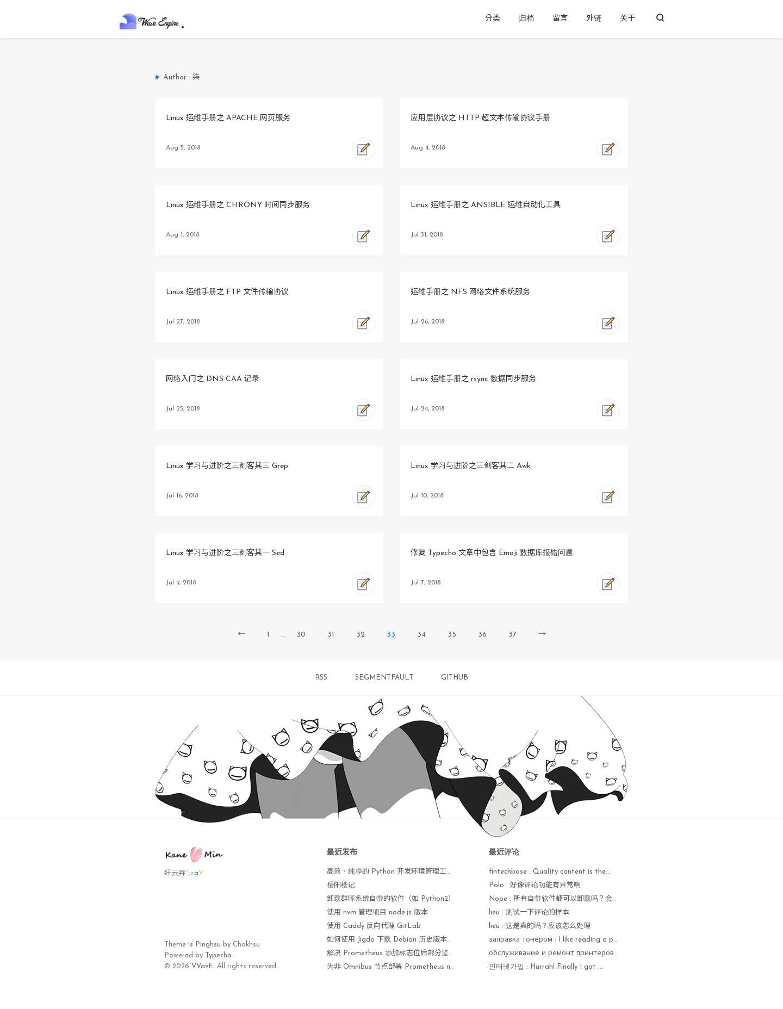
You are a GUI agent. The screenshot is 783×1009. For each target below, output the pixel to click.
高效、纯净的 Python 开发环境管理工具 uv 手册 (403, 871)
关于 (627, 19)
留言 (560, 19)
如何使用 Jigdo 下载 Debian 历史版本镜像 (394, 939)
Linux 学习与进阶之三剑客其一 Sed (225, 553)
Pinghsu (208, 944)
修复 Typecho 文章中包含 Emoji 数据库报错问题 (492, 553)
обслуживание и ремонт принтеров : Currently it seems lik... (591, 953)
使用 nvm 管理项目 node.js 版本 (377, 912)
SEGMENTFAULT (384, 677)
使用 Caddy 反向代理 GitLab (374, 926)
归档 (526, 19)
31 (330, 635)
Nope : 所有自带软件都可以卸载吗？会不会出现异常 (572, 898)
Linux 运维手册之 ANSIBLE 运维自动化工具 (486, 205)
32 (360, 635)
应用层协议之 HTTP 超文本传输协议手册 (480, 118)
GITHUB (454, 677)
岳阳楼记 (341, 885)
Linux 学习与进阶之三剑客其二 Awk (471, 466)
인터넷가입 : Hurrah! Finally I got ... (546, 966)
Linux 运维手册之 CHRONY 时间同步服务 (238, 205)
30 (301, 635)
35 (452, 635)
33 (391, 635)
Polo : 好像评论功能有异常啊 (535, 885)
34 (421, 635)
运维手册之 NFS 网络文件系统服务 (470, 292)
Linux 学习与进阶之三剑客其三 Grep (227, 466)
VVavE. (203, 966)
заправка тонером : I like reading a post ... (560, 939)
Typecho (218, 955)
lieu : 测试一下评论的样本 (529, 912)
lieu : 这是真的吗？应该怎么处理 (540, 926)
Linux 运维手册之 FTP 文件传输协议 (227, 292)
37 (512, 635)
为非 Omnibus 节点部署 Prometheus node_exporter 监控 (419, 966)
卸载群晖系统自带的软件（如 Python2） (391, 898)
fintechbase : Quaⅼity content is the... (550, 871)
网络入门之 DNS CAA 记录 (212, 379)
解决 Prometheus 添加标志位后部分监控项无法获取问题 (416, 953)
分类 (492, 19)
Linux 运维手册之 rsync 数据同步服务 (473, 379)
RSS (321, 677)
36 (482, 635)
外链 (593, 19)
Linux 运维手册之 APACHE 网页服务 (228, 118)
